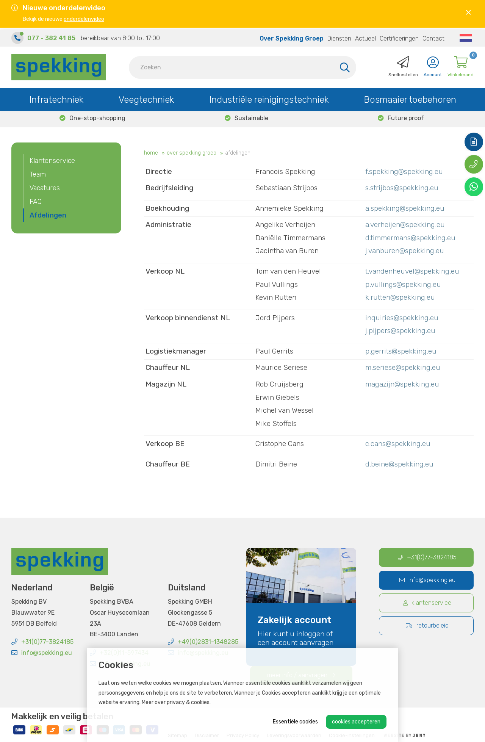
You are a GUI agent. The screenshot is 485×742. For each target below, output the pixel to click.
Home (151, 153)
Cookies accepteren (356, 722)
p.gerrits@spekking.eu (400, 351)
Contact (433, 36)
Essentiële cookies (295, 722)
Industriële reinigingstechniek (269, 97)
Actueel (365, 36)
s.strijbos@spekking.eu (401, 187)
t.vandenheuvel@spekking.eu (412, 271)
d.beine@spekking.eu (399, 464)
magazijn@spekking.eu (402, 384)
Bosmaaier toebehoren (410, 97)
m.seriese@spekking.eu (402, 367)
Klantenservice (52, 161)
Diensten (339, 36)
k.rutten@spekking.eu (400, 297)
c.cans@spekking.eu (397, 443)
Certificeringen (399, 36)
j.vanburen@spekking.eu (404, 250)
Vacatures (45, 188)
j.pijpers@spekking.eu (400, 330)
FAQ (36, 201)
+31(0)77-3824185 (42, 641)
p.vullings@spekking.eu (403, 284)
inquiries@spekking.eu (401, 317)
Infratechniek (56, 97)
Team (38, 174)
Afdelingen (237, 153)
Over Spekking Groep (292, 36)
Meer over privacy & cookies (176, 702)
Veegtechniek (146, 97)
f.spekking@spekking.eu (404, 171)
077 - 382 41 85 (51, 36)
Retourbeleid (427, 625)
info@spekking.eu (41, 652)
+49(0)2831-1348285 (203, 641)
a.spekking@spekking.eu (404, 208)
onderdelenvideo (84, 19)
